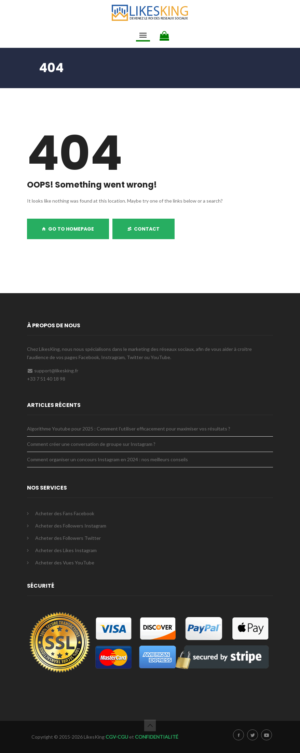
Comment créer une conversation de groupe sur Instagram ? (91, 444)
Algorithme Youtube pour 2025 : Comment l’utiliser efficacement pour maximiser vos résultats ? (128, 429)
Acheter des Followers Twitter (68, 538)
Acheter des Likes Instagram (66, 550)
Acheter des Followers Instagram (70, 526)
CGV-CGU (117, 737)
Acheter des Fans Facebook (64, 513)
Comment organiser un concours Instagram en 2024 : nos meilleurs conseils (107, 459)
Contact (143, 228)
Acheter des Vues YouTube (64, 562)
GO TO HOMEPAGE (68, 228)
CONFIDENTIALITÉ (156, 737)
